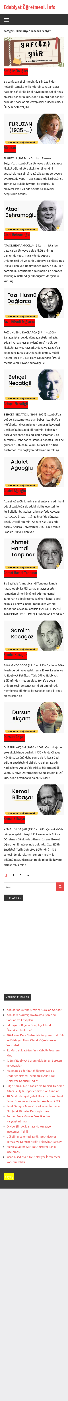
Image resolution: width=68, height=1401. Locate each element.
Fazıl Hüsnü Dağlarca (19, 321)
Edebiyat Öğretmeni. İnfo (29, 7)
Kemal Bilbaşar (14, 818)
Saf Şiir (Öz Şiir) (16, 71)
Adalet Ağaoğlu (15, 490)
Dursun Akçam (14, 736)
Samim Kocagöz (15, 654)
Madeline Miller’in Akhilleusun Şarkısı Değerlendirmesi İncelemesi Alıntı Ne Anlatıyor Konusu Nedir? (31, 1075)
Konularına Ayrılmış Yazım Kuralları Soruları (34, 1009)
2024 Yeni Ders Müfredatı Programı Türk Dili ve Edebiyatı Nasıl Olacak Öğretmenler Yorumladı (35, 1040)
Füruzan (10, 147)
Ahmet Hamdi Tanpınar (20, 572)
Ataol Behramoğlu (17, 234)
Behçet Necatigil (16, 403)
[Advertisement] (34, 951)
